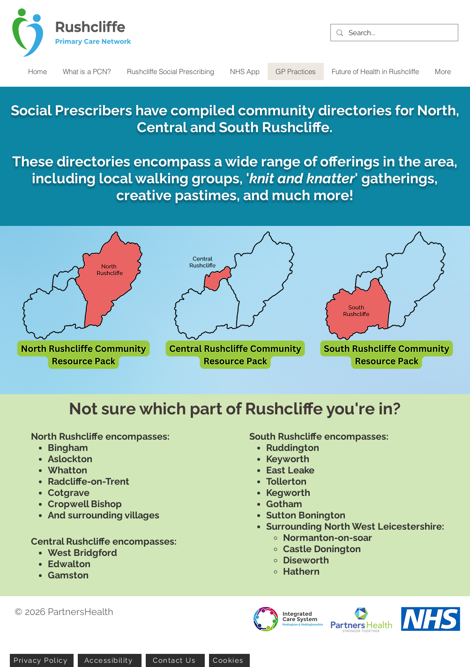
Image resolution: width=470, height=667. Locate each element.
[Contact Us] (175, 660)
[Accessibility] (110, 660)
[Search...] (393, 33)
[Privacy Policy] (42, 660)
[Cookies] (229, 660)
